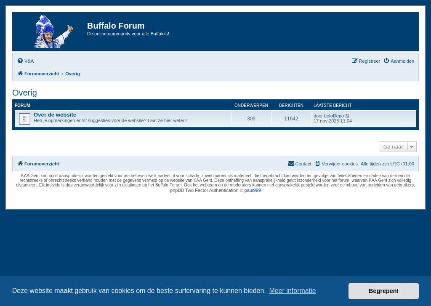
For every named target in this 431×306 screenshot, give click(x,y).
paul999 (253, 190)
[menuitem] (25, 61)
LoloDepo (334, 115)
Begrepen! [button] (384, 290)
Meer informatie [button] (292, 290)
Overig (24, 92)
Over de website (55, 115)
